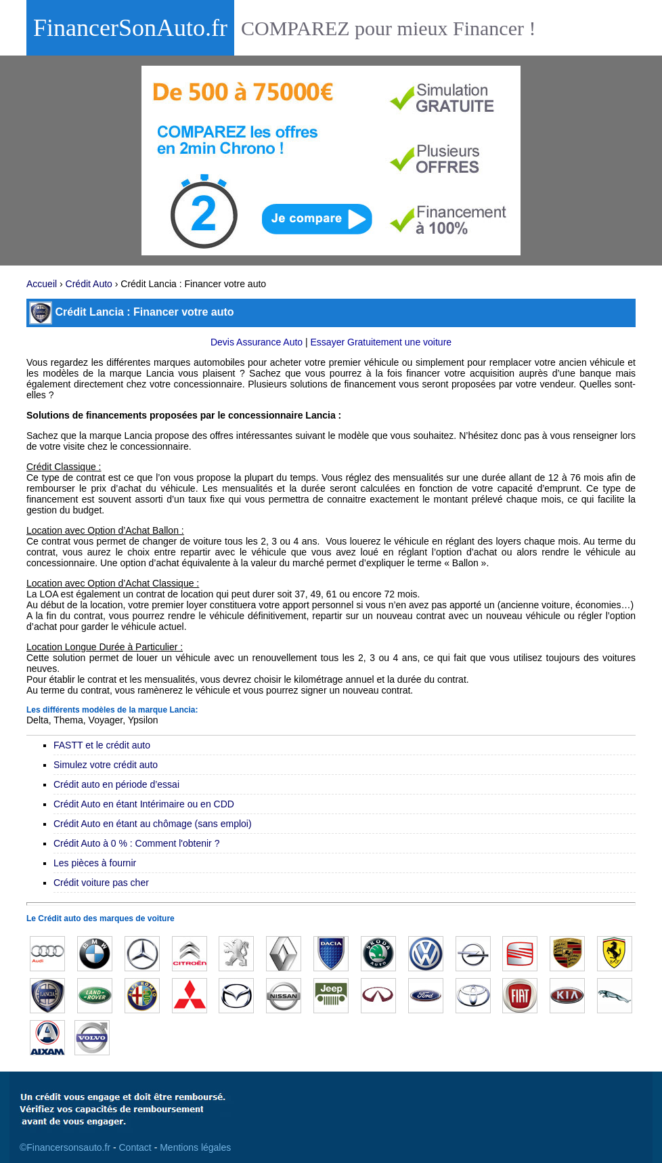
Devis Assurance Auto (257, 342)
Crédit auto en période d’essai (116, 784)
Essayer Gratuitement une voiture (381, 342)
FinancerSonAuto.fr (130, 27)
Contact (135, 1147)
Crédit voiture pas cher (101, 882)
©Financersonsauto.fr (65, 1147)
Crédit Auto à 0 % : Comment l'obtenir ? (136, 843)
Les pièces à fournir (94, 863)
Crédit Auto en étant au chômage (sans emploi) (152, 823)
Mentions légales (195, 1147)
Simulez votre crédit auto (105, 764)
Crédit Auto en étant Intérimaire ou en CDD (143, 804)
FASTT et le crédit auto (101, 745)
